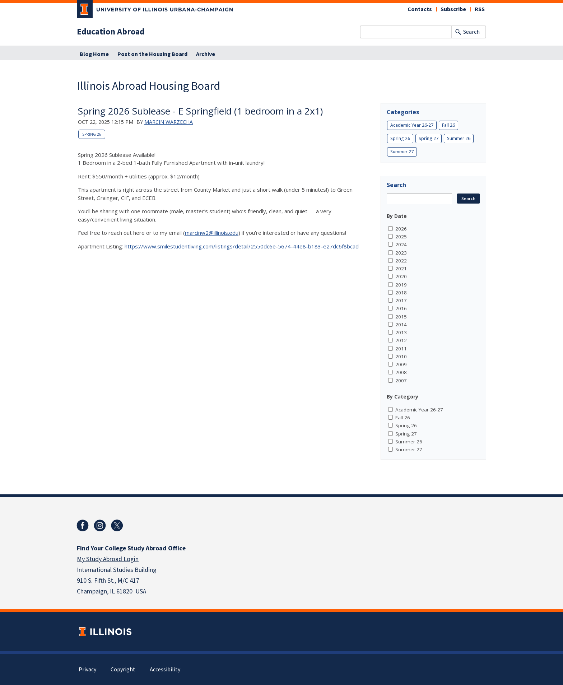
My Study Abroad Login (108, 559)
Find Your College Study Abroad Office (131, 548)
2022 (401, 260)
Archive (205, 54)
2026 (401, 228)
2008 (401, 372)
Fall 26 (448, 125)
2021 (401, 268)
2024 (401, 244)
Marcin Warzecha (168, 121)
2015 (401, 316)
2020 (401, 276)
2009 (401, 364)
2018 (401, 292)
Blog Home (94, 54)
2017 (401, 300)
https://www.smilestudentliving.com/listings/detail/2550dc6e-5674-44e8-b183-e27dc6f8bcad (242, 246)
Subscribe (453, 9)
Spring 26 (91, 134)
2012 (401, 340)
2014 (401, 324)
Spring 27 (428, 138)
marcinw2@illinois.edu (211, 232)
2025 (401, 236)
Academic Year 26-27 (411, 125)
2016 (401, 308)
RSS (480, 9)
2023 (401, 253)
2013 (401, 332)
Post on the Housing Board (152, 54)
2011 (401, 348)
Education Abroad (111, 32)
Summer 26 (458, 138)
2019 (401, 284)
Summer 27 (402, 152)
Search (471, 32)
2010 (401, 356)
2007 (401, 380)
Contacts (420, 9)
